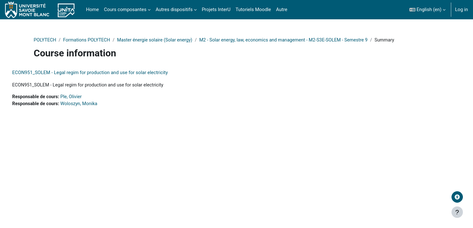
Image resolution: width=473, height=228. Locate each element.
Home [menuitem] (92, 9)
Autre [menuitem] (281, 9)
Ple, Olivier (84, 97)
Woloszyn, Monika (93, 104)
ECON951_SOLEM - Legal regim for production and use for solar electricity (102, 73)
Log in (461, 9)
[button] (427, 9)
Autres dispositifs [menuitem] (174, 9)
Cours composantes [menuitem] (125, 9)
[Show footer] (457, 212)
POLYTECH (55, 40)
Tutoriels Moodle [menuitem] (253, 9)
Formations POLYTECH (99, 40)
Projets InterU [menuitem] (216, 9)
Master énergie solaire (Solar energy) (168, 40)
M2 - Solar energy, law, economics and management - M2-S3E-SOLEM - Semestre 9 (301, 40)
